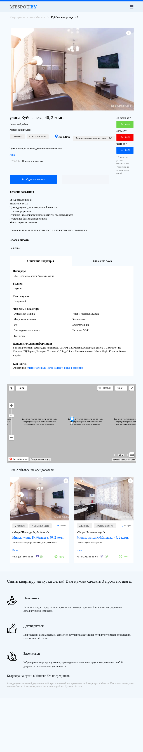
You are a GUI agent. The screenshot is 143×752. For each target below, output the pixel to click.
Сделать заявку (33, 179)
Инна (12, 154)
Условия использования (124, 460)
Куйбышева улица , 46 (64, 17)
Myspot (23, 7)
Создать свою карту (40, 459)
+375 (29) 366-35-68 (23, 556)
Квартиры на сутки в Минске (27, 17)
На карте (62, 136)
